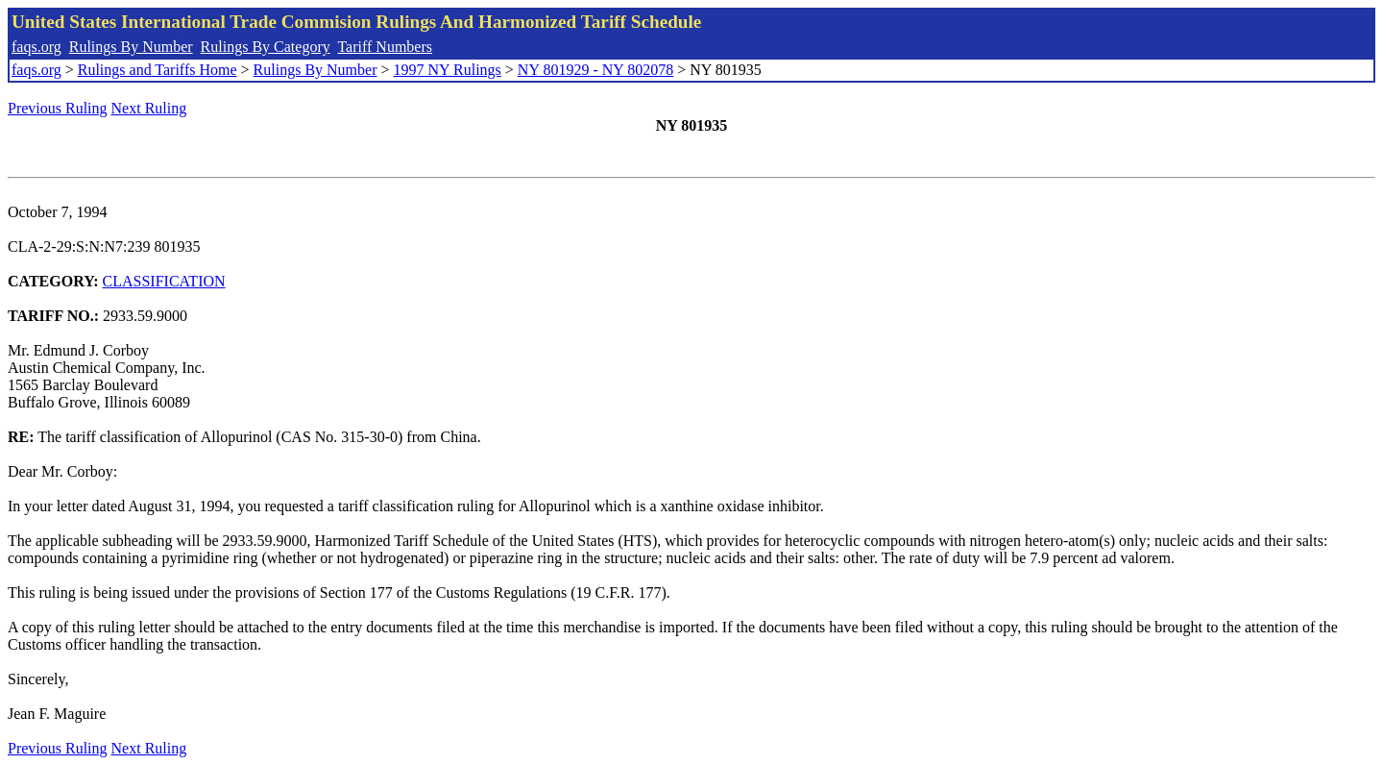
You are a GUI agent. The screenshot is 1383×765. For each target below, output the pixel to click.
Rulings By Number (131, 46)
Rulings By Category (265, 46)
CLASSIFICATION (164, 281)
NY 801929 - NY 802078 (595, 70)
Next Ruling (149, 108)
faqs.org (36, 46)
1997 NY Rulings (447, 70)
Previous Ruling (58, 108)
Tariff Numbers (384, 46)
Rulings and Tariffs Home (157, 70)
